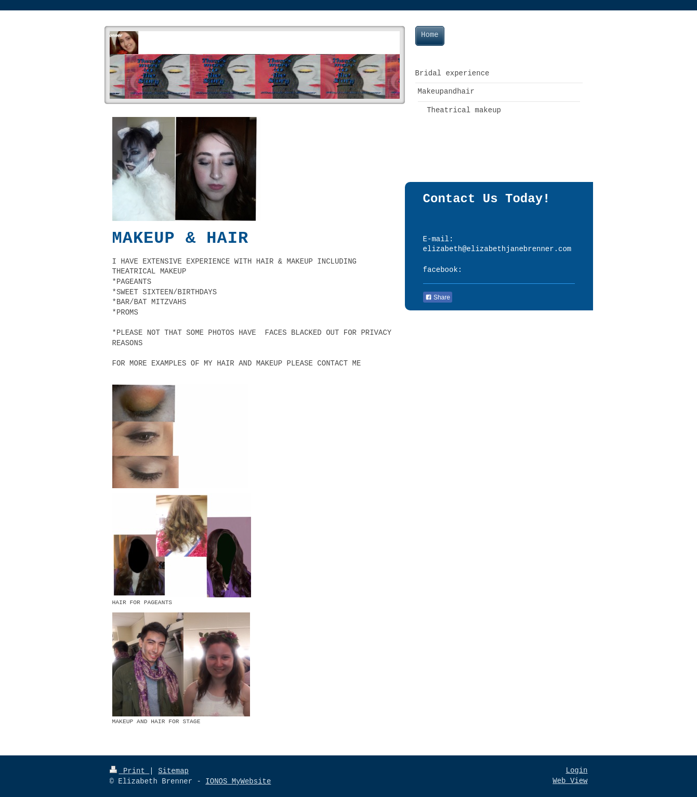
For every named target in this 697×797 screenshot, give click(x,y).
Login (576, 770)
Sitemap (173, 771)
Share (437, 297)
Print (130, 771)
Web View (570, 781)
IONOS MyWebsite (238, 781)
